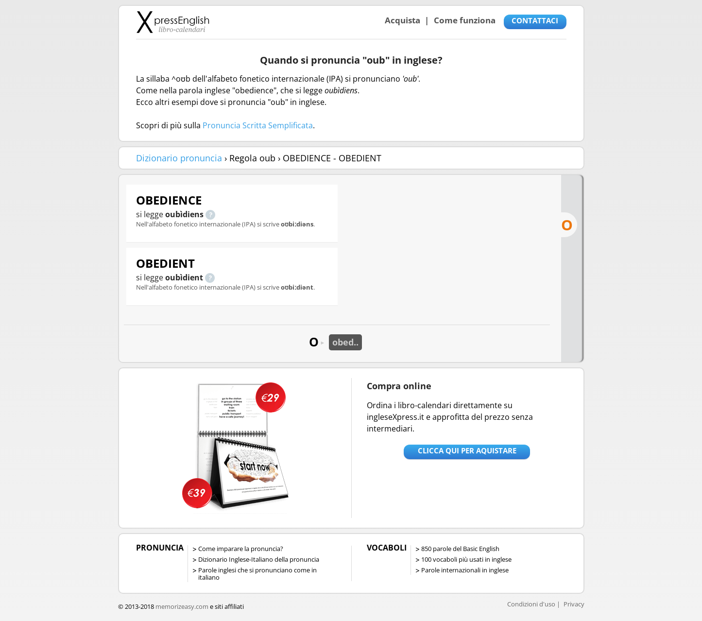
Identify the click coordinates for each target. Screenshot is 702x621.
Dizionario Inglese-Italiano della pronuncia (258, 559)
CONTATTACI (535, 20)
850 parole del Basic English (460, 548)
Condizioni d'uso (531, 604)
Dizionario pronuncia (179, 158)
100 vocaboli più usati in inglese (466, 559)
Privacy (574, 604)
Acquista (402, 20)
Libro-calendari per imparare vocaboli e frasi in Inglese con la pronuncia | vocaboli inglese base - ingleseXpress (172, 22)
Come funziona (465, 20)
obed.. (345, 342)
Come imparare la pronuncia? (240, 548)
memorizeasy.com (181, 606)
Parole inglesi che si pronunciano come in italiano (257, 574)
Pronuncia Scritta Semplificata (258, 125)
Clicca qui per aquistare (467, 450)
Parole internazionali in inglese (465, 570)
